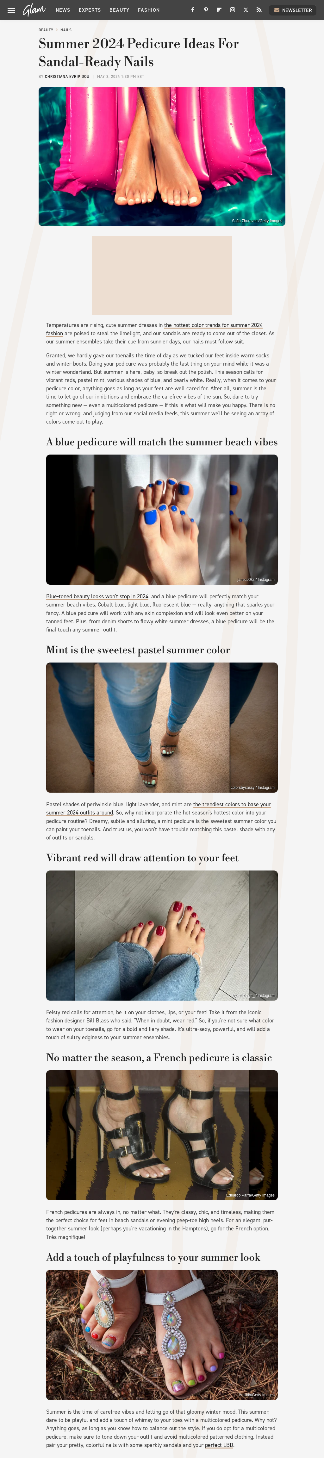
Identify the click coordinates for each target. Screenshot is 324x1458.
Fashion (149, 10)
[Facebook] (192, 12)
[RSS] (259, 12)
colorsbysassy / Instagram (253, 787)
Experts (90, 10)
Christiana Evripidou (67, 76)
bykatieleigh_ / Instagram (254, 995)
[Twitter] (245, 12)
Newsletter (292, 10)
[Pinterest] (205, 12)
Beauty (119, 10)
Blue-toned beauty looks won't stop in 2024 (97, 596)
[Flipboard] (219, 12)
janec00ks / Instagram (256, 579)
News (63, 10)
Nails (66, 30)
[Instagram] (232, 12)
